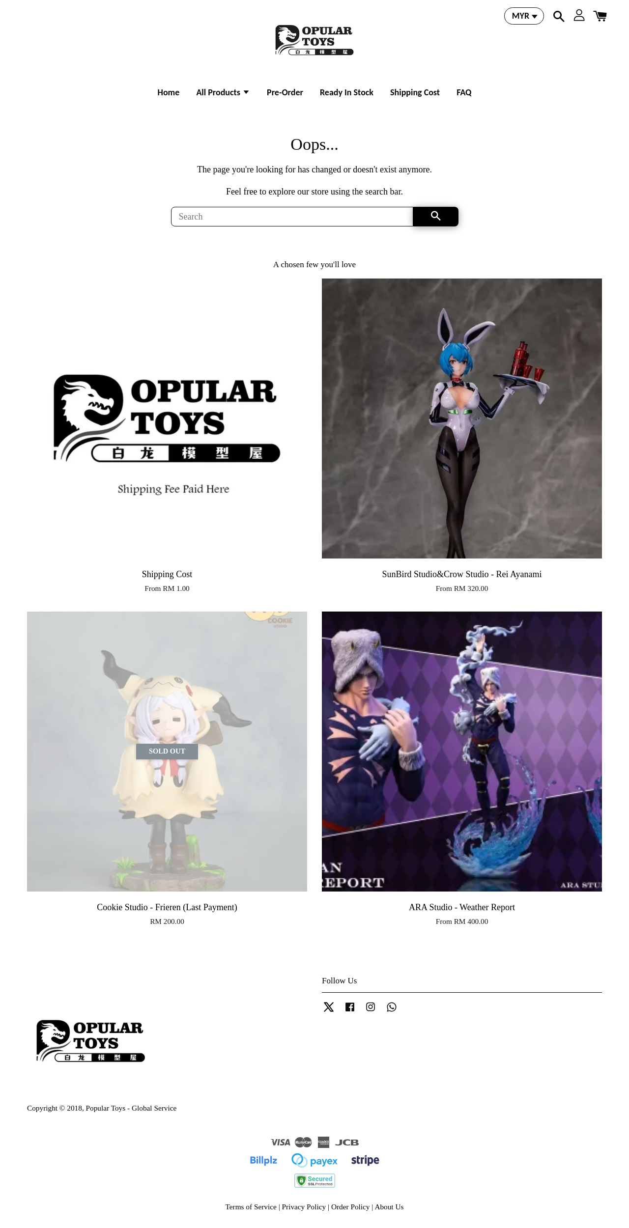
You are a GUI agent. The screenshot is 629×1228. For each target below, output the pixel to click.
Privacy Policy (304, 1206)
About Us (388, 1206)
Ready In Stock (346, 92)
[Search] (292, 216)
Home (169, 92)
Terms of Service (251, 1206)
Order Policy (350, 1206)
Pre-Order (285, 92)
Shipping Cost (415, 92)
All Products (223, 92)
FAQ (464, 92)
